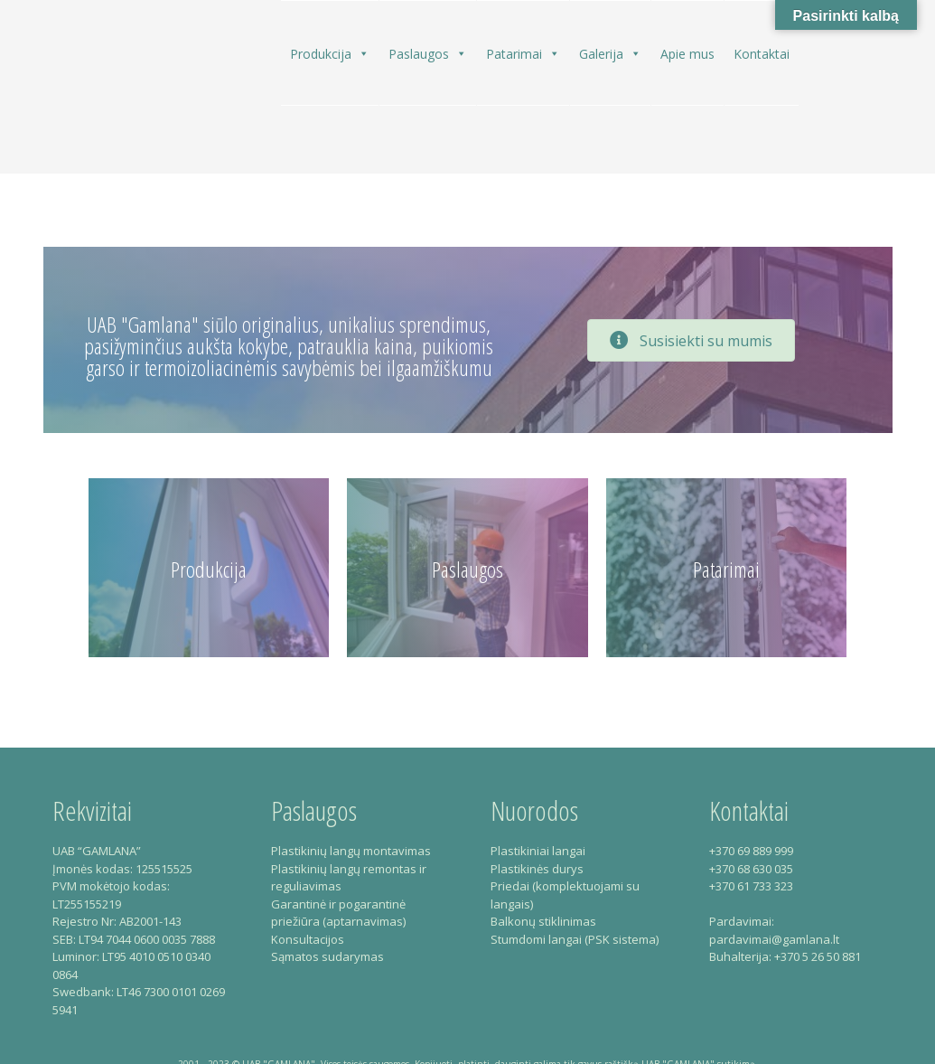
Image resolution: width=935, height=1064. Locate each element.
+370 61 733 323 (751, 886)
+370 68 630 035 (751, 869)
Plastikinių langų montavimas (351, 851)
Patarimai (523, 53)
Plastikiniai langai (538, 851)
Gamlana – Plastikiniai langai (103, 94)
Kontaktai (762, 53)
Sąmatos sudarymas (327, 956)
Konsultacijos (307, 939)
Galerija (610, 53)
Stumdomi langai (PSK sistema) (575, 939)
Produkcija (329, 53)
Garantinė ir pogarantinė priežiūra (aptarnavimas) (338, 913)
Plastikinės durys (537, 869)
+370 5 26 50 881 (817, 956)
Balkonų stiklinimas (543, 921)
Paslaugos (427, 53)
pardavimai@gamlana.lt (774, 939)
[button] (363, 54)
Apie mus (687, 53)
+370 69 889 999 (751, 851)
